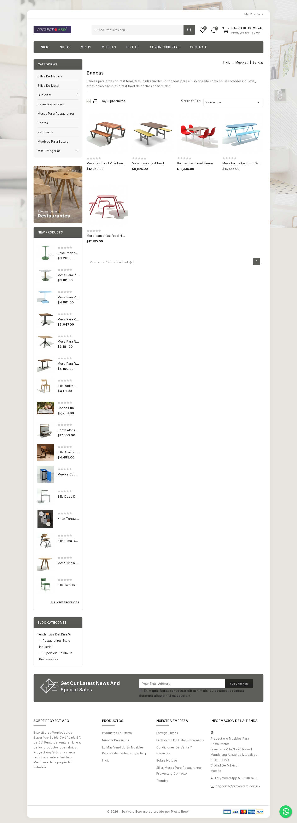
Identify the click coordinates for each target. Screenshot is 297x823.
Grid (89, 101)
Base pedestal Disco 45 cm (78, 253)
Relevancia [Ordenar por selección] (233, 102)
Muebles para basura (53, 141)
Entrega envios (167, 733)
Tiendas (162, 780)
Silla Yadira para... (70, 385)
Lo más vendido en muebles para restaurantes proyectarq (124, 750)
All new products (65, 602)
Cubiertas (45, 95)
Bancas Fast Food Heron (195, 163)
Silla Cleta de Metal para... (77, 541)
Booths (132, 47)
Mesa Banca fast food (148, 163)
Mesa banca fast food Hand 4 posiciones (117, 235)
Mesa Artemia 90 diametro (77, 563)
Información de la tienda (234, 721)
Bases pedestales (51, 104)
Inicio (45, 47)
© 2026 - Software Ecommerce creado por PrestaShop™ (148, 811)
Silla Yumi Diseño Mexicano (77, 585)
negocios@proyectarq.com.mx (238, 786)
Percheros (45, 132)
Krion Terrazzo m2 (71, 518)
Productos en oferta (117, 733)
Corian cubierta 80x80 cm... (78, 408)
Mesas (86, 47)
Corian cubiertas (165, 47)
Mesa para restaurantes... (76, 275)
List (95, 101)
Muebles (109, 47)
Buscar (189, 30)
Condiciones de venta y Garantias (174, 750)
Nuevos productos (115, 740)
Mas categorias (58, 150)
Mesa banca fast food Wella (242, 163)
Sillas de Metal (48, 85)
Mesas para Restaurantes (56, 113)
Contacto (198, 47)
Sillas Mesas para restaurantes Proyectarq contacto (179, 770)
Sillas (65, 47)
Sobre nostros (167, 760)
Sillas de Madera (50, 76)
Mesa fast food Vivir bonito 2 (108, 163)
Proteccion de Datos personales (180, 740)
